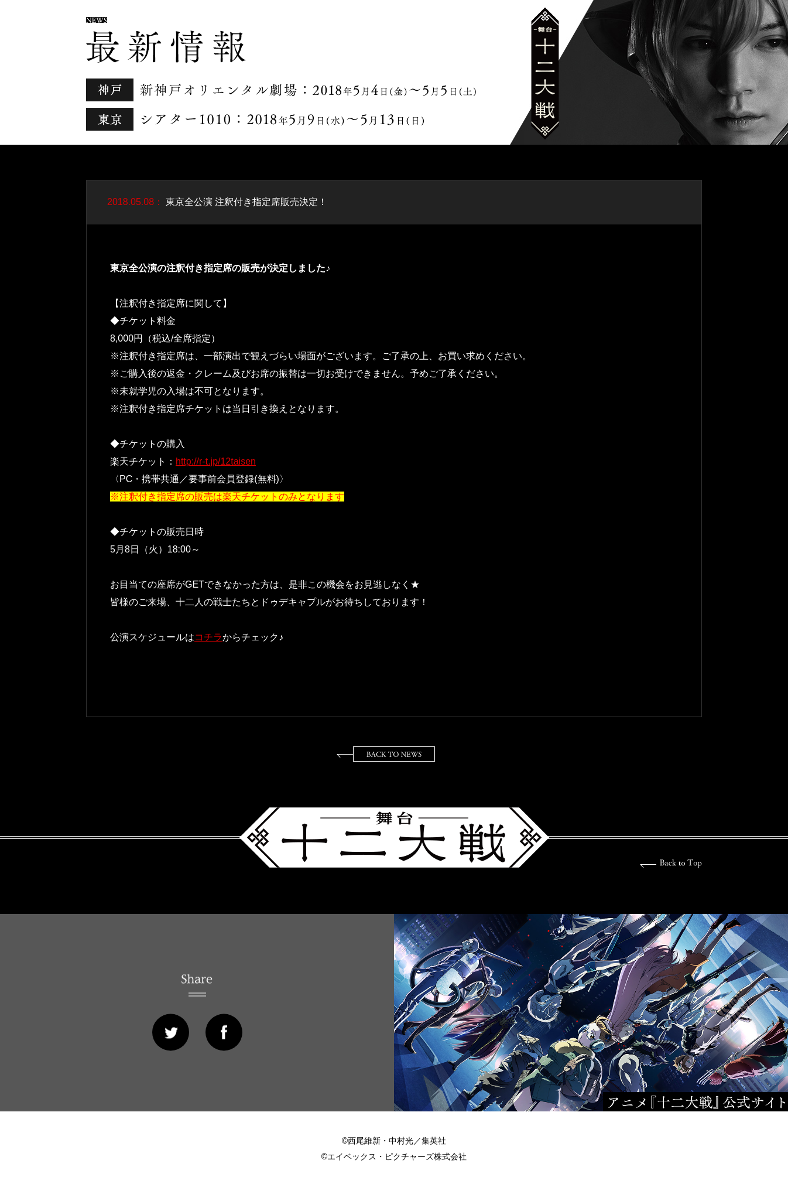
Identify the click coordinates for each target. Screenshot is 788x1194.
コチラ (208, 637)
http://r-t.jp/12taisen (216, 461)
